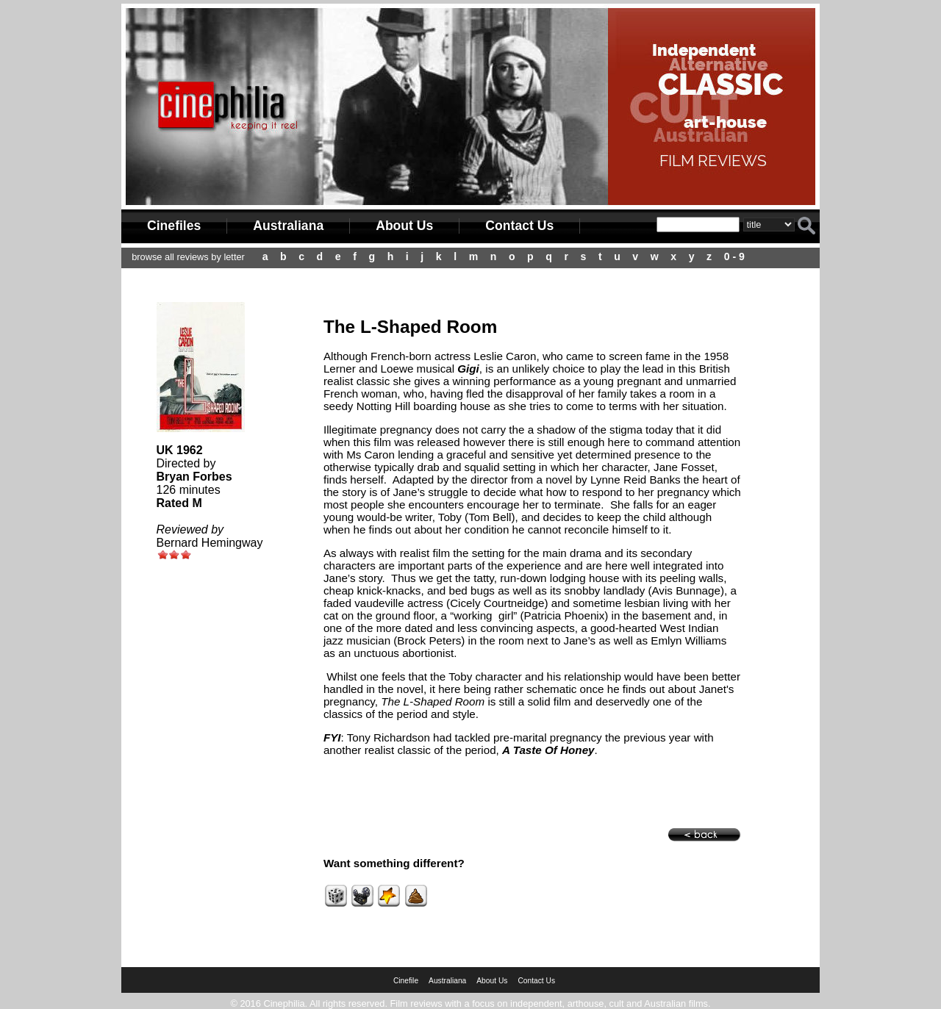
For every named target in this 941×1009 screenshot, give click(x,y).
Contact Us (519, 225)
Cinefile (405, 981)
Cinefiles (174, 225)
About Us (404, 225)
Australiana (288, 225)
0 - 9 (734, 256)
